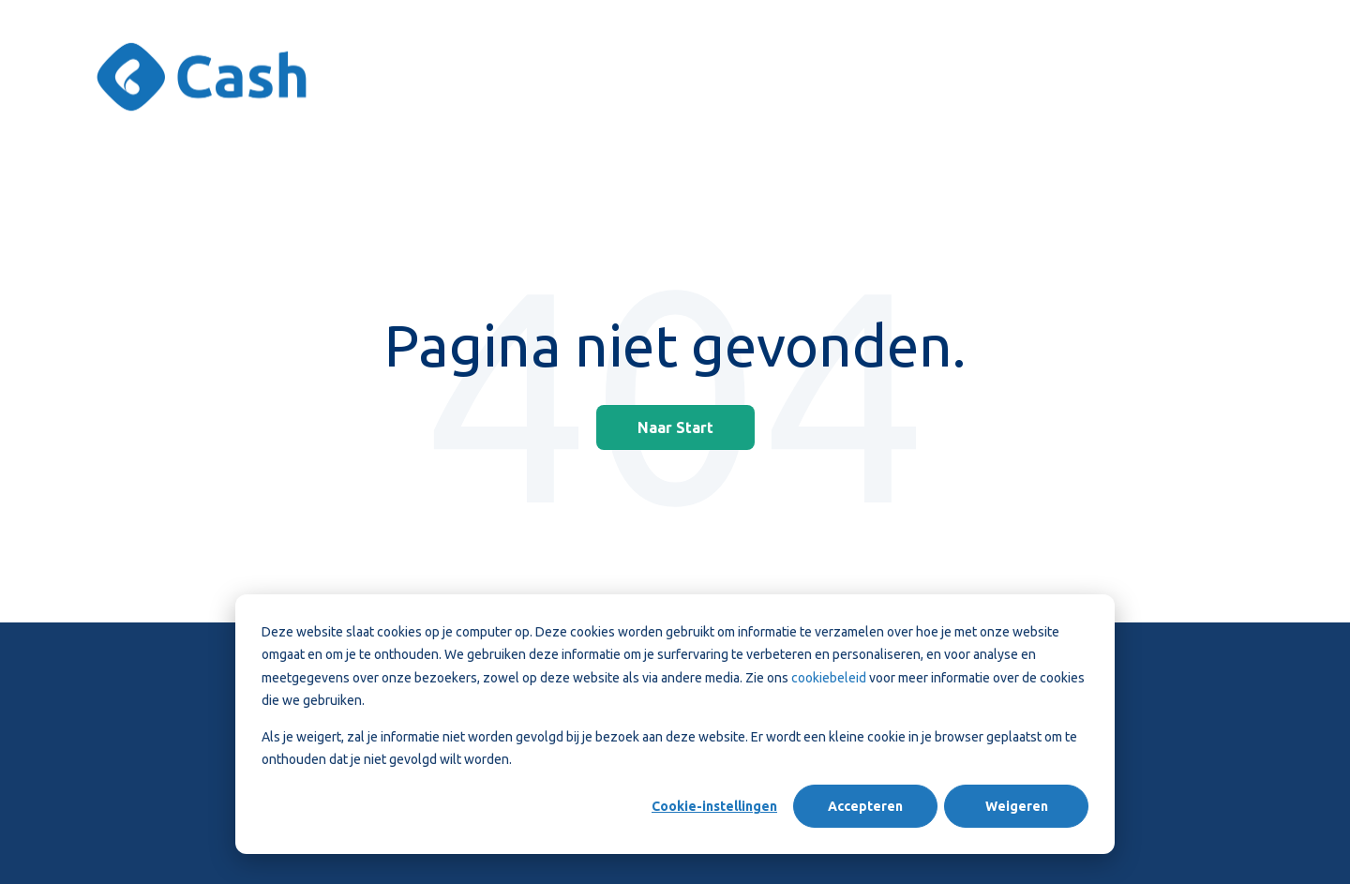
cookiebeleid (828, 677)
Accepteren (865, 806)
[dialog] (675, 724)
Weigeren (1016, 806)
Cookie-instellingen (714, 806)
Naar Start (675, 427)
